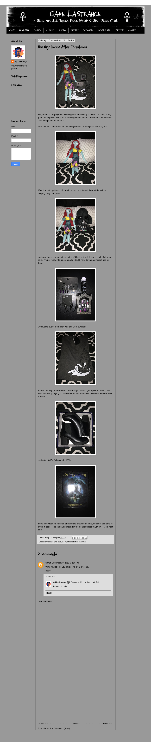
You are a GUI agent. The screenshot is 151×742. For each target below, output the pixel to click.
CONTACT (132, 30)
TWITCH (37, 30)
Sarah (48, 563)
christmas (49, 542)
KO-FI (11, 30)
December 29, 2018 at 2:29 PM (65, 563)
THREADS (74, 30)
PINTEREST (119, 30)
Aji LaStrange (59, 582)
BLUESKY (62, 30)
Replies (51, 577)
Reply (47, 571)
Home (76, 724)
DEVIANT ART (104, 30)
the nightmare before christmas (74, 542)
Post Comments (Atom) (60, 728)
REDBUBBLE (24, 30)
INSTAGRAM (88, 30)
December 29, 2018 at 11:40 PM (85, 582)
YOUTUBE (50, 30)
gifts (55, 542)
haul (59, 542)
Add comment (45, 601)
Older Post (108, 724)
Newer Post (43, 724)
